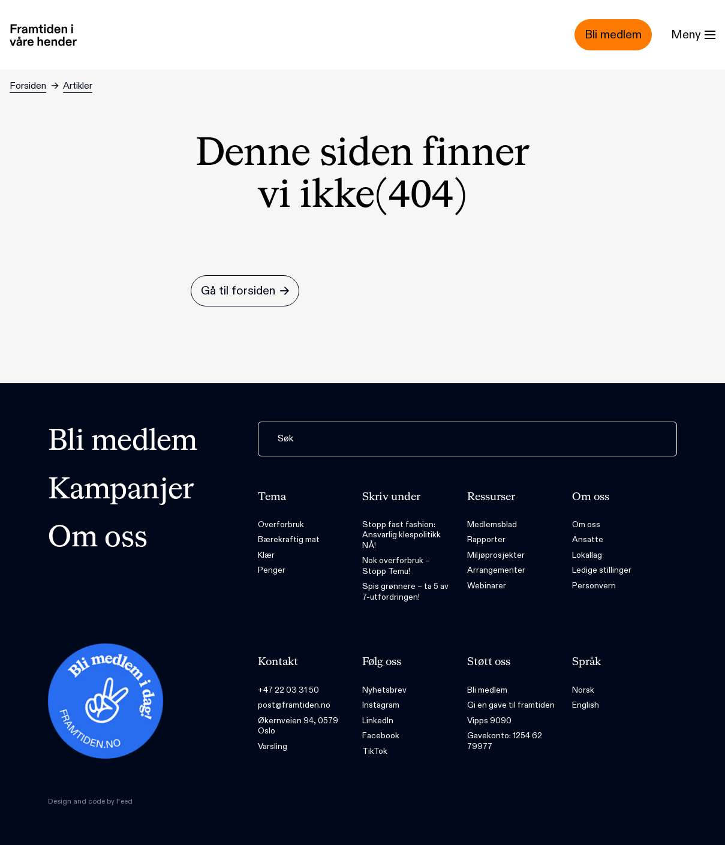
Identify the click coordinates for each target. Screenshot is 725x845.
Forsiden (28, 86)
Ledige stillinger (601, 570)
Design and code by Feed (90, 801)
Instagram (380, 705)
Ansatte (587, 539)
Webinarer (486, 585)
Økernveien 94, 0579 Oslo (298, 726)
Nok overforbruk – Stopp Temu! (396, 566)
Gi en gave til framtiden (511, 705)
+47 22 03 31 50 (288, 690)
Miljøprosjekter (496, 555)
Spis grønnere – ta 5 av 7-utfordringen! (405, 592)
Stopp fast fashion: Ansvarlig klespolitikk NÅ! (401, 535)
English (585, 705)
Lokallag (587, 555)
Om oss (98, 538)
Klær (266, 555)
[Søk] (467, 439)
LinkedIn (377, 720)
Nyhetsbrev (384, 690)
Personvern (594, 585)
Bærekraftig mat (289, 539)
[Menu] (693, 35)
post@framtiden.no (294, 705)
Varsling (272, 746)
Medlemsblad (492, 524)
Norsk (583, 690)
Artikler (77, 86)
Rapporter (486, 539)
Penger (271, 570)
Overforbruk (281, 524)
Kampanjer (121, 490)
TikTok (374, 751)
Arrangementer (496, 570)
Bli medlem (122, 442)
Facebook (380, 735)
